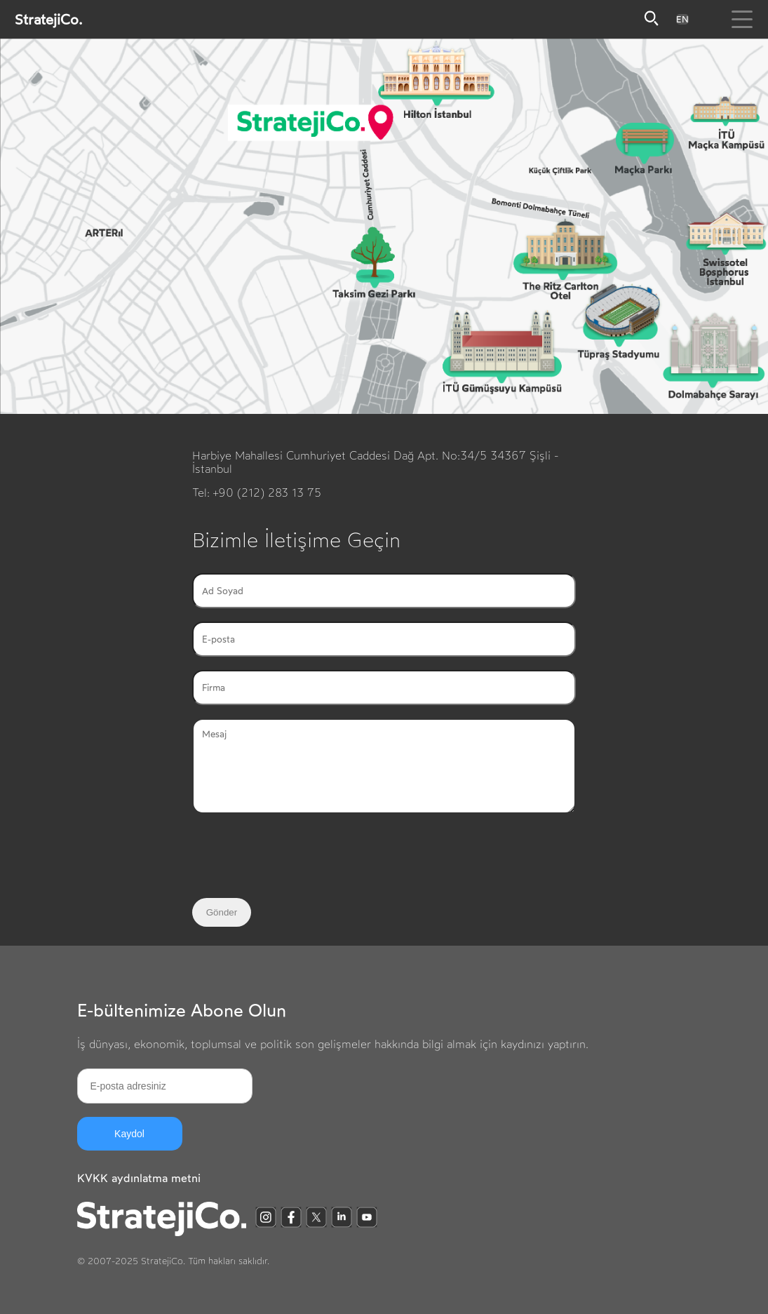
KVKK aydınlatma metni (139, 1178)
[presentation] (298, 857)
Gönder (221, 912)
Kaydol (129, 1133)
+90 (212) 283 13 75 (267, 493)
